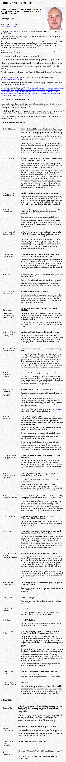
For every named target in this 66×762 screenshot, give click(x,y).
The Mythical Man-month (27, 91)
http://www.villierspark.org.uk (11, 79)
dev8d (60, 409)
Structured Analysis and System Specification (30, 90)
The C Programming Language (33, 88)
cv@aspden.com (10, 26)
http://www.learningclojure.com (37, 65)
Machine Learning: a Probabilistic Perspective (40, 93)
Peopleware (41, 91)
